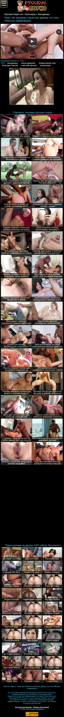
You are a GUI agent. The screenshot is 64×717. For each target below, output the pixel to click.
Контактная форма (23, 707)
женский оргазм (28, 65)
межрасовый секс (47, 63)
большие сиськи (10, 65)
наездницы (12, 63)
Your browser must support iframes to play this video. (32, 41)
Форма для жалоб (41, 707)
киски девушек (28, 63)
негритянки (45, 65)
